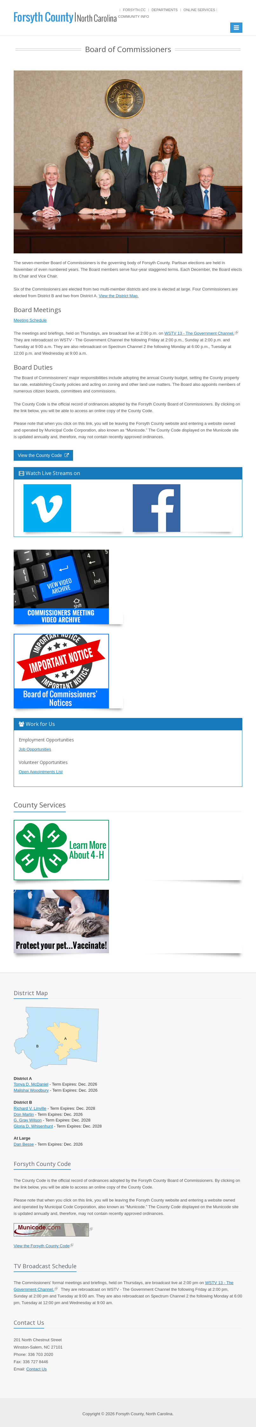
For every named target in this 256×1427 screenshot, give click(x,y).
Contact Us (36, 1369)
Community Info (133, 16)
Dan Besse (24, 1144)
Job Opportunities (35, 749)
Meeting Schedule (30, 320)
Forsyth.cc (134, 10)
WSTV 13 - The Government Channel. (199, 333)
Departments (165, 10)
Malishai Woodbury (31, 1090)
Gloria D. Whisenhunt (33, 1126)
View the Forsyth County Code (42, 1245)
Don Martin (24, 1114)
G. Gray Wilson (28, 1120)
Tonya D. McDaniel (31, 1084)
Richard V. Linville (30, 1108)
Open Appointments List (41, 771)
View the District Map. (118, 295)
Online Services (199, 10)
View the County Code (43, 455)
